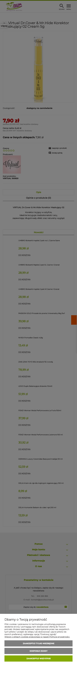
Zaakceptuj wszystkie (38, 658)
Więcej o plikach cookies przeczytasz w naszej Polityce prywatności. (37, 637)
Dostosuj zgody (38, 651)
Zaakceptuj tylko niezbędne (38, 643)
